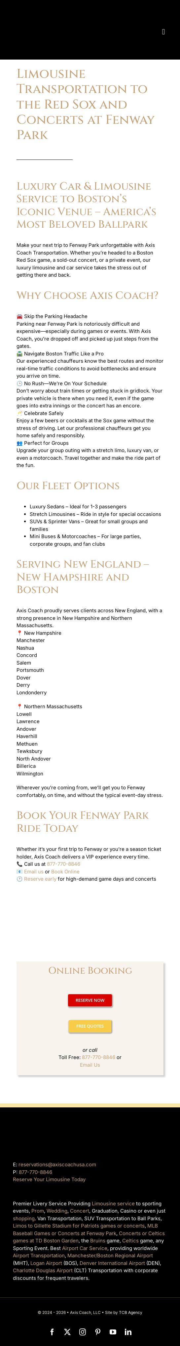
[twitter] (67, 1332)
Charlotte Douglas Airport (43, 1270)
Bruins (97, 1240)
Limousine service (113, 1203)
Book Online (65, 871)
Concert (79, 1211)
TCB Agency (130, 1312)
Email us (34, 871)
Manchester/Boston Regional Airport (110, 1255)
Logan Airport (46, 1263)
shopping (24, 1218)
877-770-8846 (63, 864)
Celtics (130, 1240)
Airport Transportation (39, 1255)
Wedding (57, 1211)
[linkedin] (128, 1332)
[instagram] (83, 1332)
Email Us (90, 1065)
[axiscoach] (73, 9)
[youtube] (113, 1332)
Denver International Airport (112, 1263)
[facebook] (52, 1332)
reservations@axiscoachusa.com (57, 1164)
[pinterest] (98, 1332)
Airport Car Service (84, 1248)
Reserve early (40, 879)
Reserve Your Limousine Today (49, 1179)
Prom (37, 1211)
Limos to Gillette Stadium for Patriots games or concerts (79, 1226)
